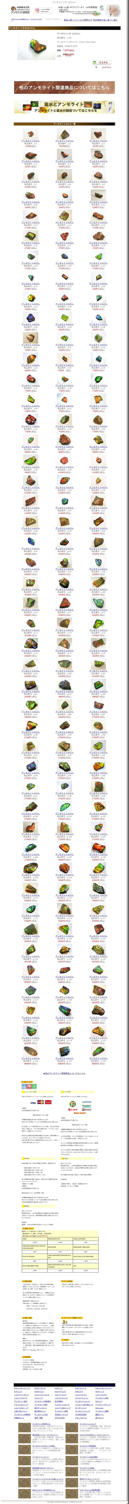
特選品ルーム (19, 1418)
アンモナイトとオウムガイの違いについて (47, 1479)
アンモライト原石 (102, 1398)
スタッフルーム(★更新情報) (90, 1490)
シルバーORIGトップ (62, 1408)
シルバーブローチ (20, 1398)
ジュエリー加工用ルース (84, 1405)
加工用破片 (59, 1401)
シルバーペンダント (21, 1395)
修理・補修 (39, 1418)
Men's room (99, 1408)
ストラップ (39, 1398)
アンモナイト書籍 (102, 1411)
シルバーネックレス (42, 1395)
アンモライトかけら (36, 19)
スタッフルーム (81, 1418)
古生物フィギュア (61, 1414)
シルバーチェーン (61, 1398)
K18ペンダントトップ (22, 1388)
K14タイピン (39, 1391)
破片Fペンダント (41, 1408)
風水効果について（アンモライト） (45, 1435)
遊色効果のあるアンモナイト (43, 1468)
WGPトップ (99, 1391)
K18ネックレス (40, 1388)
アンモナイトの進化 (87, 1468)
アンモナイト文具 (41, 1414)
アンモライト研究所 (82, 1385)
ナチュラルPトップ (21, 1405)
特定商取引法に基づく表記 (105, 20)
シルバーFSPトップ (21, 1408)
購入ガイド (99, 1418)
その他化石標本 (81, 1414)
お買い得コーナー (20, 1411)
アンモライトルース (82, 1401)
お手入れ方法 (60, 1418)
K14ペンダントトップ (103, 1388)
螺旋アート (99, 1414)
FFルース (98, 1401)
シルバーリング (60, 1395)
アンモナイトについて (40, 1457)
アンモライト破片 (20, 1401)
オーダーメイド (81, 1408)
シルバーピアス (101, 1395)
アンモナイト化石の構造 (89, 1457)
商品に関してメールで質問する (78, 20)
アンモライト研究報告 (88, 1446)
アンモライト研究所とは (41, 1424)
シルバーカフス (81, 1395)
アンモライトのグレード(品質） (44, 1446)
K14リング (18, 1391)
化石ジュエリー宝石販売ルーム (20, 19)
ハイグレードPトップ (103, 1405)
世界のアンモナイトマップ (89, 1479)
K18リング (58, 1388)
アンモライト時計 (41, 1405)
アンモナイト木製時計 (22, 1414)
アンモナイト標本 (61, 1411)
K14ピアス (79, 1391)
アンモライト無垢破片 (43, 1401)
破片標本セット (40, 1411)
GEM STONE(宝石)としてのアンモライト (95, 1435)
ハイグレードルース (62, 1405)
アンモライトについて (88, 1424)
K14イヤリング (60, 1391)
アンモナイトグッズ (82, 1411)
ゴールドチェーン (81, 1398)
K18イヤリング (80, 1388)
